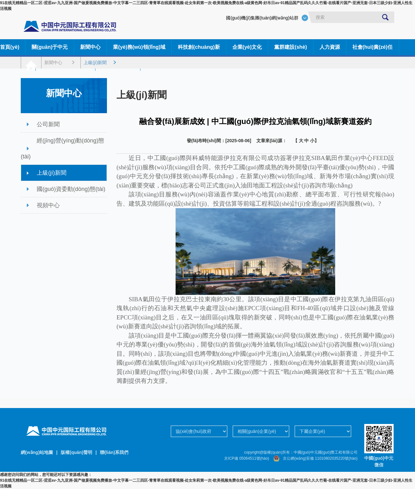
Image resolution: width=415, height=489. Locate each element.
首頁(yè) (9, 47)
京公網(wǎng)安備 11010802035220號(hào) (314, 458)
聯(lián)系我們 (114, 452)
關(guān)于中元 (50, 47)
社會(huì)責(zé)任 (372, 47)
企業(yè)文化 (247, 47)
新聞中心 (90, 47)
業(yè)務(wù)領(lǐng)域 (139, 47)
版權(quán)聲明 (76, 452)
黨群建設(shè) (290, 47)
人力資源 (330, 47)
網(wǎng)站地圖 (37, 452)
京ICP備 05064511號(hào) (246, 458)
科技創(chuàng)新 (199, 47)
